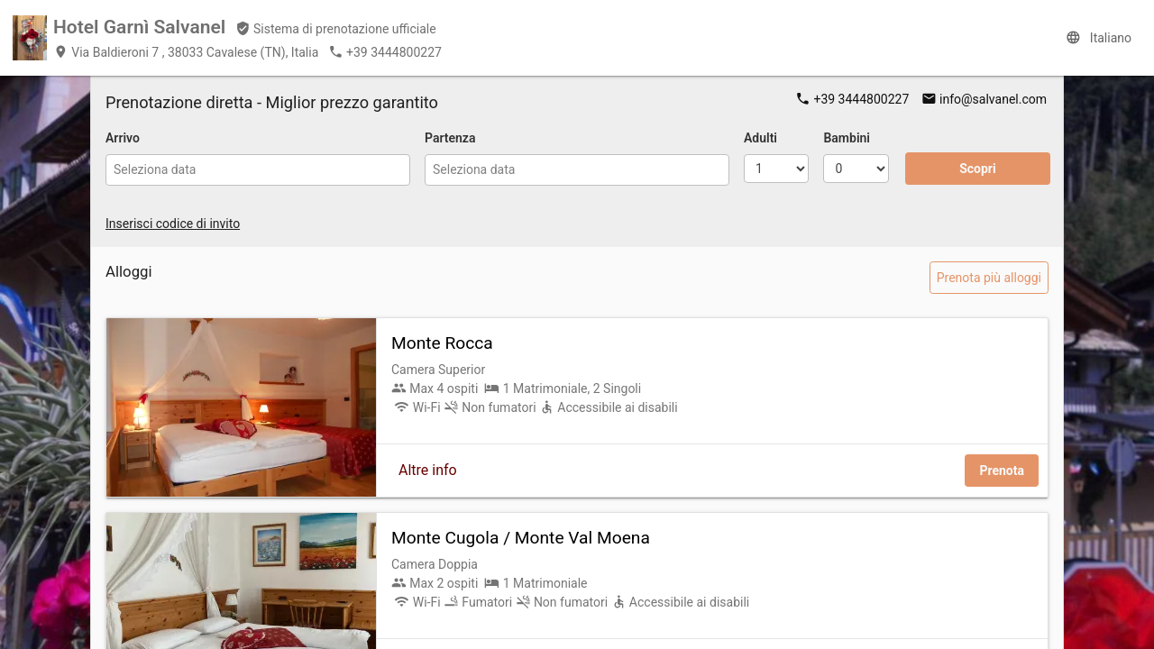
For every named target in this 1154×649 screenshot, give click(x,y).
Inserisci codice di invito (172, 223)
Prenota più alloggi (989, 277)
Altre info (427, 470)
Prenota (1001, 470)
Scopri (977, 168)
